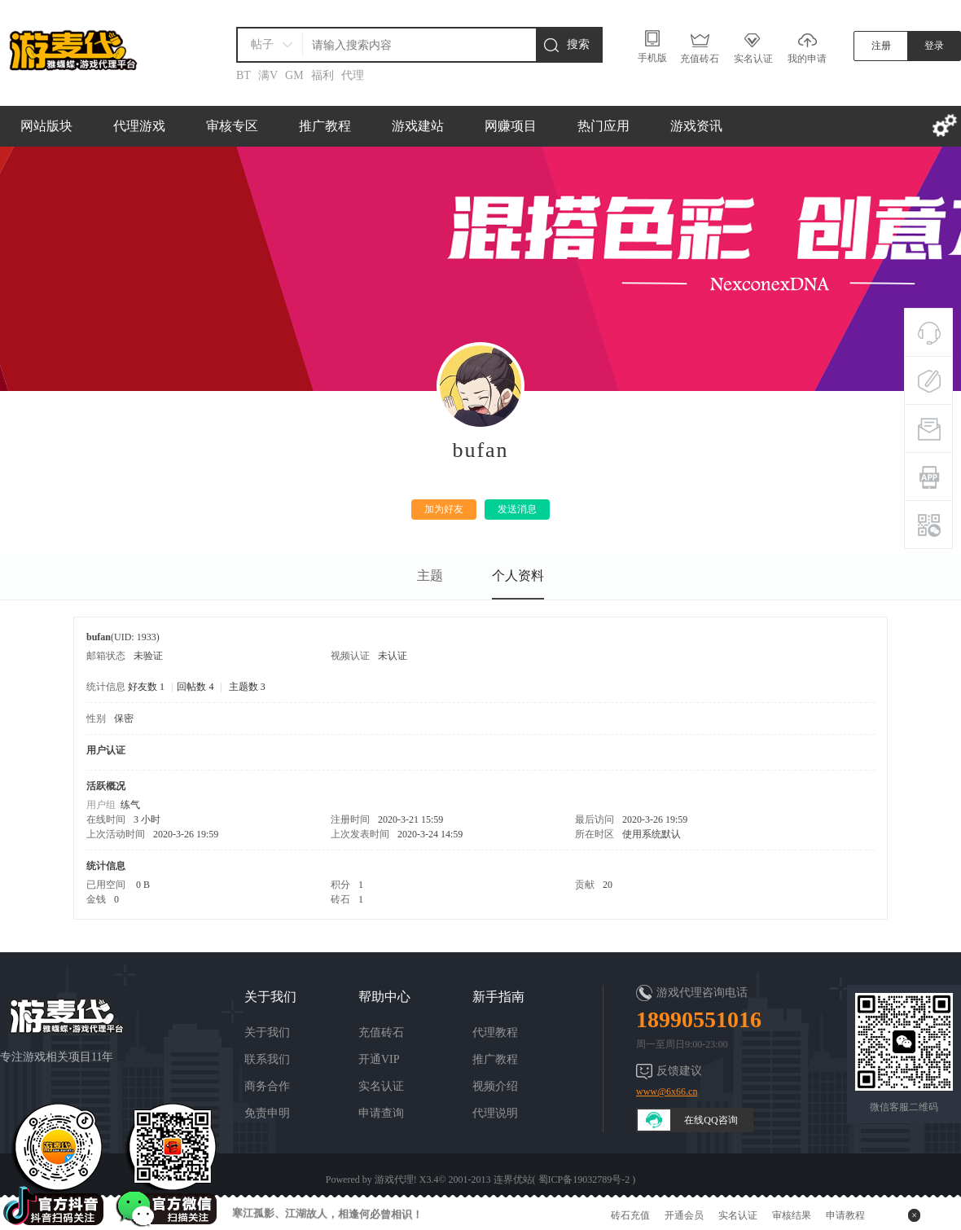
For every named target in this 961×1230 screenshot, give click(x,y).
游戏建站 (418, 126)
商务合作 (267, 1086)
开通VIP (379, 1059)
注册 (881, 45)
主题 (430, 575)
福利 (322, 75)
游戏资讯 (696, 126)
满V (268, 75)
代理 (352, 75)
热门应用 (603, 126)
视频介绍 (495, 1086)
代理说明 (495, 1113)
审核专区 (232, 126)
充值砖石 (381, 1032)
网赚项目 (511, 126)
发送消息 (517, 509)
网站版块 (46, 126)
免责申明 (267, 1113)
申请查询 (381, 1113)
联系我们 (267, 1059)
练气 (130, 804)
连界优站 (513, 1179)
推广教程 (325, 126)
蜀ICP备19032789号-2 (584, 1179)
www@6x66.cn (666, 1091)
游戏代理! (396, 1179)
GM (294, 75)
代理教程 (495, 1032)
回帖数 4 (195, 686)
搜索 (578, 44)
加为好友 (443, 509)
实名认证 (381, 1086)
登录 (934, 45)
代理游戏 (139, 126)
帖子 (262, 44)
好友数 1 (146, 686)
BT (243, 75)
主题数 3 (247, 686)
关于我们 (267, 1032)
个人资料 (518, 575)
